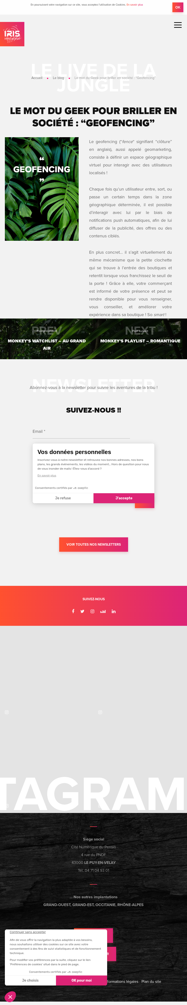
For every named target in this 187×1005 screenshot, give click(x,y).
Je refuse (63, 498)
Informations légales (121, 985)
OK (177, 7)
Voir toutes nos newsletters (93, 545)
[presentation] (70, 522)
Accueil (36, 78)
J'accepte (124, 498)
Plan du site (151, 985)
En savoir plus (135, 4)
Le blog (58, 78)
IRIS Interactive (12, 34)
